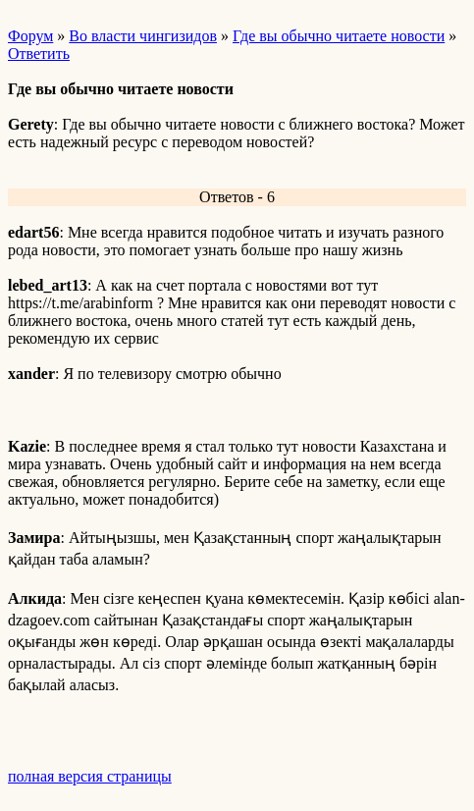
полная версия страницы (90, 776)
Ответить (39, 53)
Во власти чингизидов (143, 35)
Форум (30, 35)
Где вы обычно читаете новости (339, 35)
